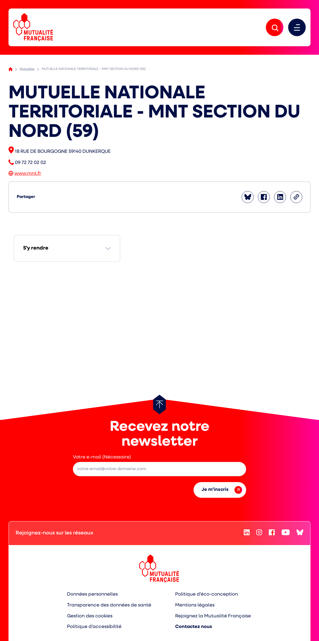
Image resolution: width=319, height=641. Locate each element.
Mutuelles (27, 69)
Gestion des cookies (89, 616)
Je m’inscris (222, 490)
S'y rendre (35, 248)
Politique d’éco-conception (206, 594)
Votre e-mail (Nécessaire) (102, 457)
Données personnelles (92, 594)
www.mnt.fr (27, 173)
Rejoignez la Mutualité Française (213, 616)
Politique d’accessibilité (94, 627)
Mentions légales (195, 605)
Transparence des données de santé (109, 605)
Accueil (10, 69)
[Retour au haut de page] (159, 404)
